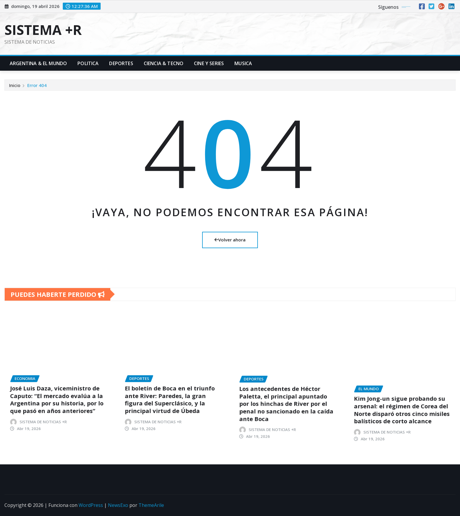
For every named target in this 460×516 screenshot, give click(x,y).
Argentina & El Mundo (38, 63)
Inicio (14, 90)
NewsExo (118, 505)
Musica (243, 63)
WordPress (91, 505)
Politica (88, 63)
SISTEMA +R (43, 30)
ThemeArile (151, 505)
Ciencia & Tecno (163, 63)
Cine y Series (209, 63)
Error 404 (37, 90)
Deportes (121, 63)
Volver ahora (230, 240)
